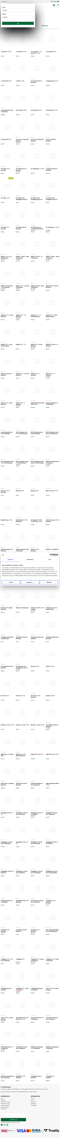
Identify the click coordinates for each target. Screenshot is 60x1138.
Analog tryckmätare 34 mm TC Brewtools (6, 433)
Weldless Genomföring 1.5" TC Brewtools (37, 1047)
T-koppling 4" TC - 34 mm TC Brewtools (22, 989)
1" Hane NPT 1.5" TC (6, 51)
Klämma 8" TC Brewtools (22, 607)
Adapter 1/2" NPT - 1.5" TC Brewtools (37, 257)
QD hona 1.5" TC (50, 666)
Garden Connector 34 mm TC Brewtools (22, 550)
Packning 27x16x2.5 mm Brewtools (37, 637)
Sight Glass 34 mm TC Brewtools (21, 784)
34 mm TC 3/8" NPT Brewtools (51, 140)
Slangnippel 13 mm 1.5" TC (22, 842)
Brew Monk (3, 195)
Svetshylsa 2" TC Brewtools (5, 930)
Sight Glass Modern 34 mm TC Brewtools (36, 784)
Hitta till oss (33, 1101)
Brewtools (33, 78)
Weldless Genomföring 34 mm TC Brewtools (7, 1077)
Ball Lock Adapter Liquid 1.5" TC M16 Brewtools (7, 462)
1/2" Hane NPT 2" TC (51, 51)
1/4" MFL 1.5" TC (20, 81)
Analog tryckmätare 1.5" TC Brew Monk (52, 403)
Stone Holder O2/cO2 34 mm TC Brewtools (37, 901)
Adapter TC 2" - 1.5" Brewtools (21, 315)
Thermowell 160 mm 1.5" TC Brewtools (37, 1018)
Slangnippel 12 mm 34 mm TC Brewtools (51, 813)
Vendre (18, 1122)
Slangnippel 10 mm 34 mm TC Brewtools (21, 813)
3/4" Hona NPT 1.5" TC (51, 110)
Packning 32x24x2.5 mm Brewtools (52, 637)
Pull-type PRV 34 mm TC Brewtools (7, 667)
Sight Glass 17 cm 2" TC (37, 754)
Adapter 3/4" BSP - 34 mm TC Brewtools (37, 286)
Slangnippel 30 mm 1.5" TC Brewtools (7, 901)
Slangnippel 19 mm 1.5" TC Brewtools (52, 842)
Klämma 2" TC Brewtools (52, 549)
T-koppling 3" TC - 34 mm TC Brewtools (52, 960)
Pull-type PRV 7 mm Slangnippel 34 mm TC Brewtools (21, 667)
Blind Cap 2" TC (20, 490)
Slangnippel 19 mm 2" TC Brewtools (7, 872)
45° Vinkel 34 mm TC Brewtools (21, 169)
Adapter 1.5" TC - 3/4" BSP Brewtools (6, 257)
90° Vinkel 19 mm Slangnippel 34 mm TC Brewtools (51, 198)
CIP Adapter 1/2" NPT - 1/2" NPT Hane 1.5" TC (36, 520)
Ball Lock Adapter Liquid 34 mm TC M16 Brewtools (37, 462)
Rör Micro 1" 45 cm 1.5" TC (37, 725)
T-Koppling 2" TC (20, 959)
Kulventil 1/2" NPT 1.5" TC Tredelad (37, 608)
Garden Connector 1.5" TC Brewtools (52, 520)
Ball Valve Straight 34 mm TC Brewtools (52, 462)
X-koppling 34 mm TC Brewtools (36, 1077)
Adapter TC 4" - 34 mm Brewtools (6, 403)
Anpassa (30, 582)
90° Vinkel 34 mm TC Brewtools (21, 228)
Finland (4, 1)
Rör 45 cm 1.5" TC (50, 695)
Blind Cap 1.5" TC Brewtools (5, 491)
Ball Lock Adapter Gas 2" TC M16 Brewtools (37, 433)
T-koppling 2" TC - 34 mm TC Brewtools (37, 960)
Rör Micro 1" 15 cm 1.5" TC (7, 725)
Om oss (32, 1098)
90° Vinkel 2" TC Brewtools (5, 228)
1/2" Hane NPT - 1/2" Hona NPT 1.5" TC (36, 52)
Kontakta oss (4, 1108)
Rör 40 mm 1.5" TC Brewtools (35, 696)
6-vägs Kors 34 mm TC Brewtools (51, 169)
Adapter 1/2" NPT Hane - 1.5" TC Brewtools (7, 286)
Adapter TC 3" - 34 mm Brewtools (36, 345)
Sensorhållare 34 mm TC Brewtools (52, 725)
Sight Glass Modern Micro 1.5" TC (52, 784)
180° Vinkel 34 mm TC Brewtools (36, 81)
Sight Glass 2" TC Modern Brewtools (7, 784)
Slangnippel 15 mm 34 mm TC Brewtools (36, 842)
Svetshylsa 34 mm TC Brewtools (21, 930)
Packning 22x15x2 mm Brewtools (21, 637)
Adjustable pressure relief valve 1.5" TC (37, 403)
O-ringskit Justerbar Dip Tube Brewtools (7, 637)
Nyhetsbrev (33, 1103)
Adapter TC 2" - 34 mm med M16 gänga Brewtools (6, 345)
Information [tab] (30, 559)
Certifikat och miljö (5, 1103)
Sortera (45, 26)
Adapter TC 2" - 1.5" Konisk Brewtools (36, 315)
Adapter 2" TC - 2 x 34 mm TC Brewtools (22, 286)
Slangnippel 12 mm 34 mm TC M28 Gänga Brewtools (6, 842)
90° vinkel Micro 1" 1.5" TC (52, 227)
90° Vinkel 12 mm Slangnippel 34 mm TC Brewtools (36, 198)
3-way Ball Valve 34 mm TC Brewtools (7, 111)
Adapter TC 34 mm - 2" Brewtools (6, 374)
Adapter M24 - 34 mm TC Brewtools (52, 286)
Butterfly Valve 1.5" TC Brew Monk (21, 520)
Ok (18, 23)
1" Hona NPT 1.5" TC (21, 51)
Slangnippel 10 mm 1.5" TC (7, 813)
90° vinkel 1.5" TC (5, 198)
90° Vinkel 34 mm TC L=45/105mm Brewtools (37, 228)
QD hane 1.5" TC (35, 666)
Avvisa (11, 582)
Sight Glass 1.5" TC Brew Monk (7, 755)
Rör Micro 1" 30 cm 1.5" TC (22, 725)
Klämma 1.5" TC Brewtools (35, 550)
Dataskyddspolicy (5, 1107)
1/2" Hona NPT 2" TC (6, 81)
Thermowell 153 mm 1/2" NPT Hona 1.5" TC (22, 1018)
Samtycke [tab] (10, 559)
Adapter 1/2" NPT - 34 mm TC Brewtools (52, 257)
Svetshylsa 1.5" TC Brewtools (50, 901)
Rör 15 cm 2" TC (5, 695)
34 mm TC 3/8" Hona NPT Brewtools (37, 140)
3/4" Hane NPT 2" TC (36, 110)
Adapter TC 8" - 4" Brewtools (20, 403)
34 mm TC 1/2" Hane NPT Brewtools (22, 140)
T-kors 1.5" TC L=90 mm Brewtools (7, 1018)
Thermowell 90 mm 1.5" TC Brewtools (7, 1047)
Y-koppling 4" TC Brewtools (50, 1077)
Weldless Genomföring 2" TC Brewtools (52, 1047)
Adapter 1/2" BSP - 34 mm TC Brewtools (22, 257)
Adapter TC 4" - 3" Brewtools (50, 374)
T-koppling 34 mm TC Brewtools (6, 989)
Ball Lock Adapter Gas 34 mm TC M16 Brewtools (52, 433)
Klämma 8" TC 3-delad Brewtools (6, 608)
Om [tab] (50, 559)
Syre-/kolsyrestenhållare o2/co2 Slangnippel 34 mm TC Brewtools (52, 930)
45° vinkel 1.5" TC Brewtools (5, 169)
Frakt (2, 1098)
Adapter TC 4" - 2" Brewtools (35, 374)
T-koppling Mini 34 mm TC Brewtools (37, 989)
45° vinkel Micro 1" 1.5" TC (37, 168)
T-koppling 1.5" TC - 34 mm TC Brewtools (6, 960)
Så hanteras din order (5, 1101)
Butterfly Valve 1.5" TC (6, 520)
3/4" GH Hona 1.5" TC (21, 110)
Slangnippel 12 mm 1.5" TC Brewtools (37, 813)
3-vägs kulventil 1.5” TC (52, 81)
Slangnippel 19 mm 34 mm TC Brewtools (21, 872)
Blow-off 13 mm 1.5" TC (52, 490)
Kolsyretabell (34, 1105)
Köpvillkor (3, 1100)
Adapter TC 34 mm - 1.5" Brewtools (52, 345)
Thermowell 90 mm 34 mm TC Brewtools (21, 1047)
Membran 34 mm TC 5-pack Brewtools (52, 608)
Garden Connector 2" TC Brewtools (7, 550)
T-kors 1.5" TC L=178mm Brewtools (52, 989)
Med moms (55, 2)
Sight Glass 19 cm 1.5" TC (52, 754)
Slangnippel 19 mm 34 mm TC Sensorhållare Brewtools (51, 872)
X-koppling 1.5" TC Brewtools (20, 1077)
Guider (32, 1100)
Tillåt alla (49, 582)
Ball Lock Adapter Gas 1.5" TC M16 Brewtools (21, 433)
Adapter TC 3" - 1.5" (21, 344)
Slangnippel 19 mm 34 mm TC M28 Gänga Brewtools (36, 872)
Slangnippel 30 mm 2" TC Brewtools (22, 901)
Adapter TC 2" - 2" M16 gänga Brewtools (51, 315)
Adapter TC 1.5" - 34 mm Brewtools (7, 315)
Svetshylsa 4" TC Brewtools (35, 930)
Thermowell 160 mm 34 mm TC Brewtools (52, 1018)
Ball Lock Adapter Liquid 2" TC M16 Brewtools (22, 462)
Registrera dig (13, 1119)
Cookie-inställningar (5, 1105)
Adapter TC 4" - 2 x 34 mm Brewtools (22, 374)
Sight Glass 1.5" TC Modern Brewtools (21, 755)
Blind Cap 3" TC (35, 490)
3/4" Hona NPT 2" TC (6, 139)
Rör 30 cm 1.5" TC (20, 695)
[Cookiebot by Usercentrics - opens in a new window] (51, 555)
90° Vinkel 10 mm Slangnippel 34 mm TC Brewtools (21, 198)
